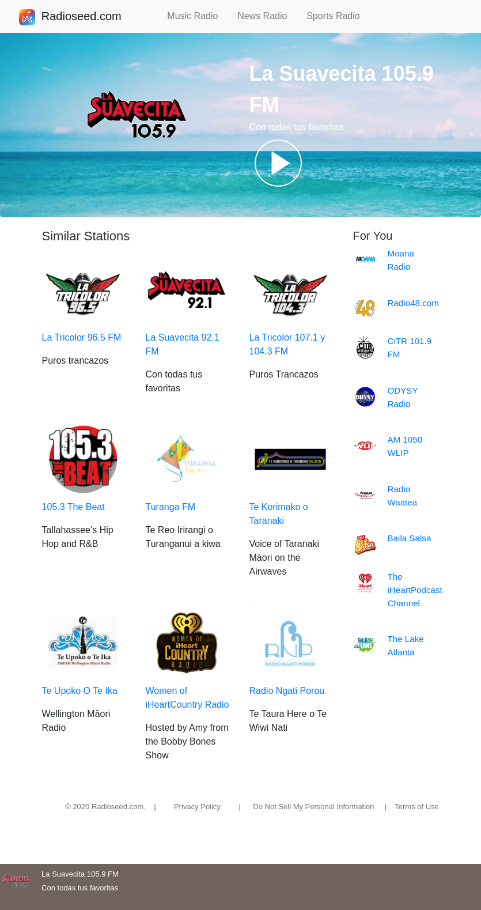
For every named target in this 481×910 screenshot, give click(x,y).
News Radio (267, 16)
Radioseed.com (81, 17)
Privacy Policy (197, 806)
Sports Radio (338, 16)
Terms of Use (417, 806)
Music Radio (197, 16)
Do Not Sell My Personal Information (313, 806)
